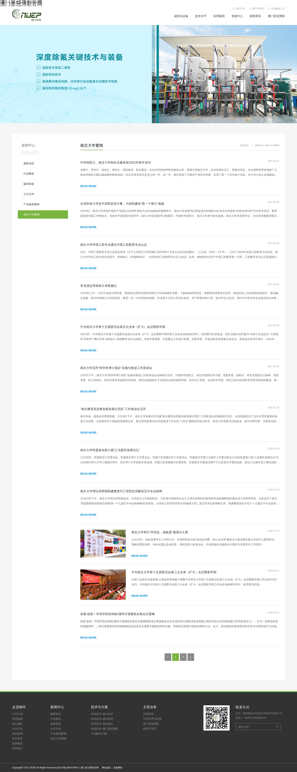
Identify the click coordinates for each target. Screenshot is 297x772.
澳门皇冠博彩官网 (21, 4)
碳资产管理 (149, 728)
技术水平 (200, 16)
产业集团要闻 (58, 733)
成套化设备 (181, 16)
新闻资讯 (255, 16)
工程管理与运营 (152, 718)
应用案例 (219, 16)
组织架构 (17, 733)
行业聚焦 (55, 718)
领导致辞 (17, 718)
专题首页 (244, 145)
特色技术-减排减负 (102, 723)
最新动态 (55, 713)
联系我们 (17, 748)
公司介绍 (17, 713)
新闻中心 (259, 145)
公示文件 (55, 728)
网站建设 (106, 767)
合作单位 (17, 738)
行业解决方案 (99, 733)
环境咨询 (148, 713)
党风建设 (17, 743)
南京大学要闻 (272, 145)
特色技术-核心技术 (102, 713)
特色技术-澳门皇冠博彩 (104, 728)
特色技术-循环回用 (102, 718)
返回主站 (240, 8)
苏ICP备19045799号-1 (68, 767)
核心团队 (17, 723)
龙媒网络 (117, 767)
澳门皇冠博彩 (276, 16)
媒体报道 (55, 723)
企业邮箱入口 (278, 8)
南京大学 (243, 726)
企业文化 (17, 728)
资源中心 (237, 16)
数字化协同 (258, 8)
